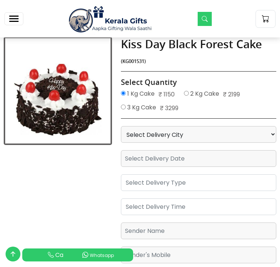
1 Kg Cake (138, 93)
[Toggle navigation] (13, 18)
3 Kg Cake (138, 107)
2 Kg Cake (201, 93)
